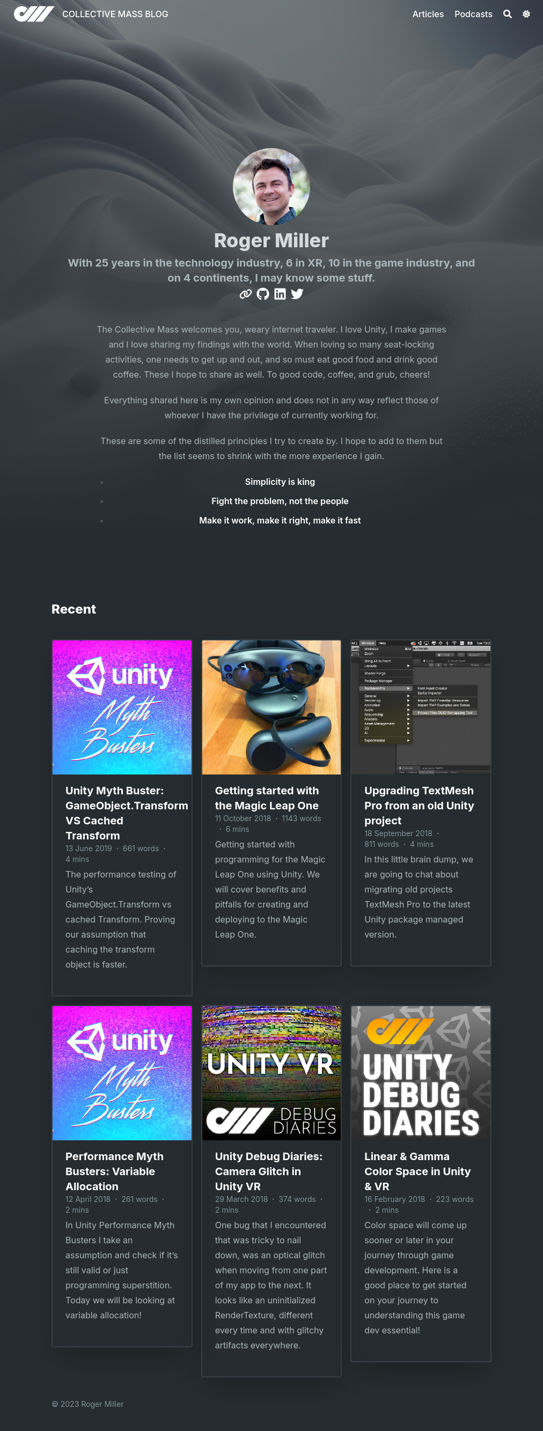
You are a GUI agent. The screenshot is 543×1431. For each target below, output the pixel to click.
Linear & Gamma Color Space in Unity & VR (417, 1171)
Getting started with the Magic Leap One (267, 798)
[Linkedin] (280, 293)
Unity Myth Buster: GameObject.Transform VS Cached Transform (122, 813)
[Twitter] (297, 293)
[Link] (245, 293)
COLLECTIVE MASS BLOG (115, 14)
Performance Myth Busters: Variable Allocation (114, 1171)
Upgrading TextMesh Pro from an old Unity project (419, 805)
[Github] (263, 293)
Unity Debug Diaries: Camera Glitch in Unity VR (269, 1171)
